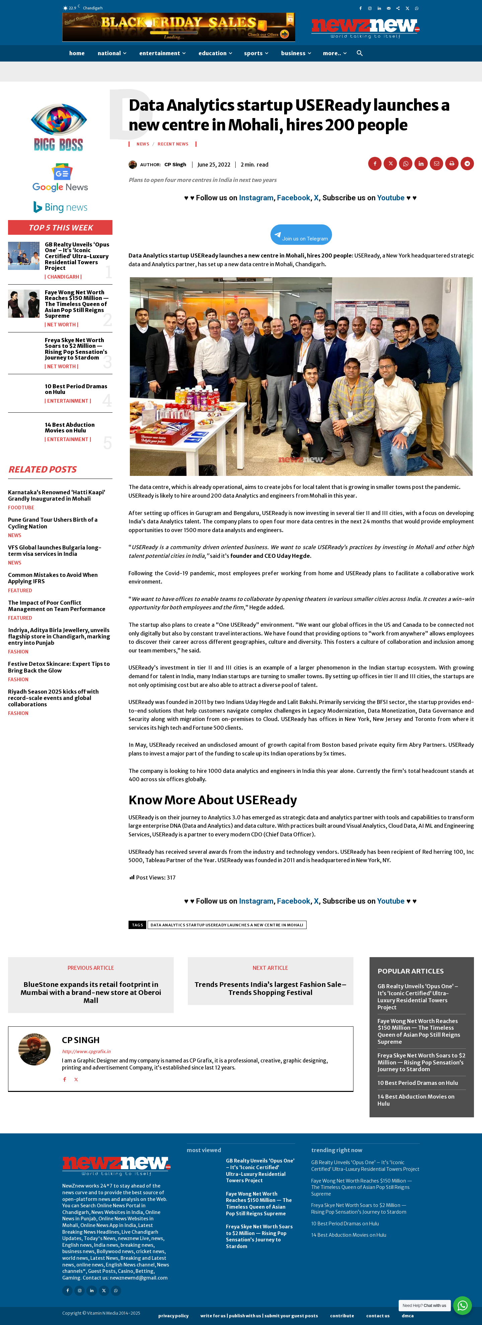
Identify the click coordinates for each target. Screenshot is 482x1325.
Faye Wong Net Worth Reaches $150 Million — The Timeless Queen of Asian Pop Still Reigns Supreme (77, 304)
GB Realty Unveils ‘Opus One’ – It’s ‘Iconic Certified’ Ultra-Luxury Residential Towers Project (77, 256)
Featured (20, 590)
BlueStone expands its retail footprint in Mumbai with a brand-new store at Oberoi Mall (90, 993)
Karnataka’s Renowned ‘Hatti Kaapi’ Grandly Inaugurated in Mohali (56, 495)
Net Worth (61, 324)
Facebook (293, 198)
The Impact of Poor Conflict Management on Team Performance (56, 605)
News (14, 535)
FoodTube (21, 507)
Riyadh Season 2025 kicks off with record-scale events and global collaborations (53, 697)
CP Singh (175, 165)
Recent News (173, 144)
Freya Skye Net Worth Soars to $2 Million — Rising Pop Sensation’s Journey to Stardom (76, 349)
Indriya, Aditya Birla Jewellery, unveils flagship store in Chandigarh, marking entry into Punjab (59, 636)
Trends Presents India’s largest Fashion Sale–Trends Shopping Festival (270, 989)
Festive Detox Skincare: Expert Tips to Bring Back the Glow (59, 667)
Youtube (391, 198)
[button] (359, 53)
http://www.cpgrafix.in (86, 1051)
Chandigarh (63, 277)
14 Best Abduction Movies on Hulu (70, 427)
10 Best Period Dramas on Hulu (76, 389)
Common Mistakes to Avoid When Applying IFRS (53, 578)
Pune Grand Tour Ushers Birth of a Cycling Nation (53, 522)
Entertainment (67, 401)
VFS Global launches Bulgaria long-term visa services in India (54, 550)
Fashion (18, 651)
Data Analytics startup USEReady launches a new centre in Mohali (227, 925)
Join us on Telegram (301, 237)
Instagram (256, 198)
